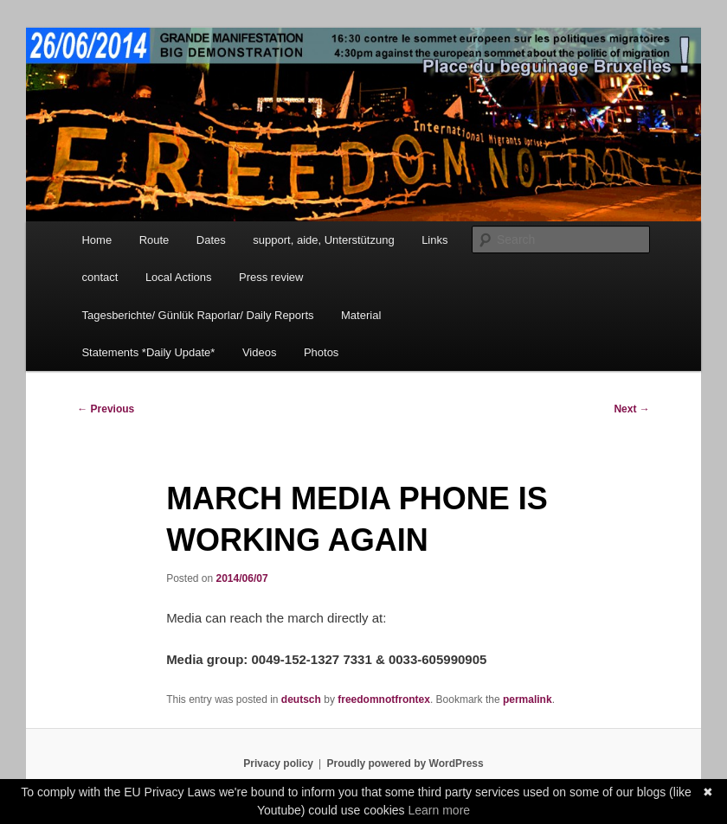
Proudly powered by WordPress (405, 763)
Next (631, 409)
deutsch (301, 699)
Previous (105, 409)
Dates (211, 239)
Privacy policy (278, 763)
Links (434, 239)
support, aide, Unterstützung (323, 239)
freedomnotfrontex (384, 699)
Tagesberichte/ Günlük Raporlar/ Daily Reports (197, 315)
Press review (271, 277)
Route (154, 239)
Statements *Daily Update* (148, 352)
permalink (527, 699)
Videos (259, 352)
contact (99, 277)
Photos (321, 352)
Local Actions (178, 277)
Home (96, 239)
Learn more (440, 810)
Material (361, 315)
